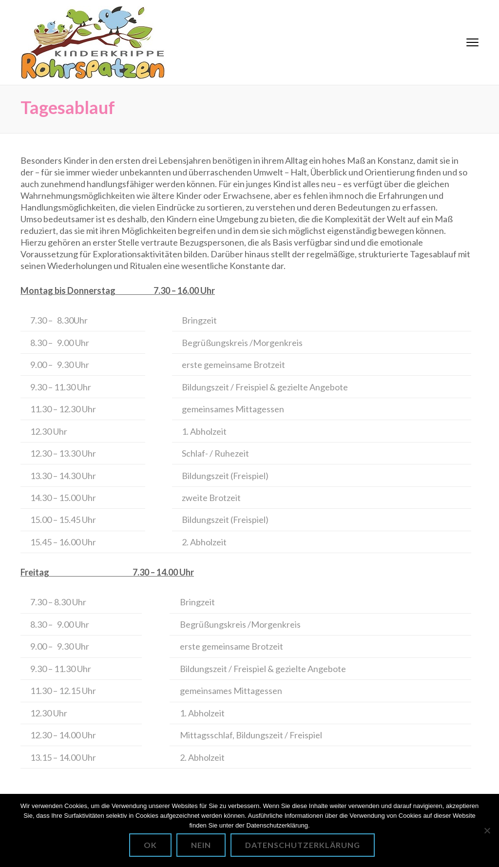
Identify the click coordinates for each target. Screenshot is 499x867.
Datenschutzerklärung (302, 844)
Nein (201, 844)
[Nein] (487, 830)
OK (150, 844)
